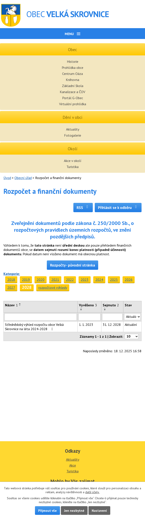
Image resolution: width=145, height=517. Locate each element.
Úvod (7, 178)
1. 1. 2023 (86, 324)
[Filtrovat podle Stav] (132, 316)
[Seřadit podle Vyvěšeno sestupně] (81, 310)
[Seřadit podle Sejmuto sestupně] (105, 310)
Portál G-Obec (72, 98)
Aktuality (72, 129)
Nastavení (99, 510)
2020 (40, 279)
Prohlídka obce (72, 67)
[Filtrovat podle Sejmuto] (112, 317)
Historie (72, 61)
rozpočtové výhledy (52, 287)
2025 (114, 279)
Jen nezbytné (74, 510)
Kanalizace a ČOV (72, 92)
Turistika (72, 167)
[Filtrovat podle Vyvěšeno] (89, 317)
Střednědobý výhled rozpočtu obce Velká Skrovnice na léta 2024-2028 (34, 326)
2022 (70, 279)
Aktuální (131, 324)
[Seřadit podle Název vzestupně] (20, 304)
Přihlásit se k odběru (118, 207)
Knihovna (72, 80)
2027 (11, 287)
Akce (72, 465)
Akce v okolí (72, 160)
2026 (128, 279)
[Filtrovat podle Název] (40, 317)
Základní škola (72, 86)
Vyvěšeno (88, 305)
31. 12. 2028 (112, 324)
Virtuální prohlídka (72, 104)
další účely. (92, 492)
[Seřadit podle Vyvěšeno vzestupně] (81, 308)
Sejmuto (111, 305)
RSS (83, 207)
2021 (55, 279)
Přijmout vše (47, 510)
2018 (11, 279)
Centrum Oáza (72, 73)
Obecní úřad (23, 178)
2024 (99, 279)
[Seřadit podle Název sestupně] (20, 305)
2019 (26, 279)
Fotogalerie (72, 135)
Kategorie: (11, 273)
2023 (84, 279)
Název (11, 305)
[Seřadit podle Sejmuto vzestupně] (105, 308)
